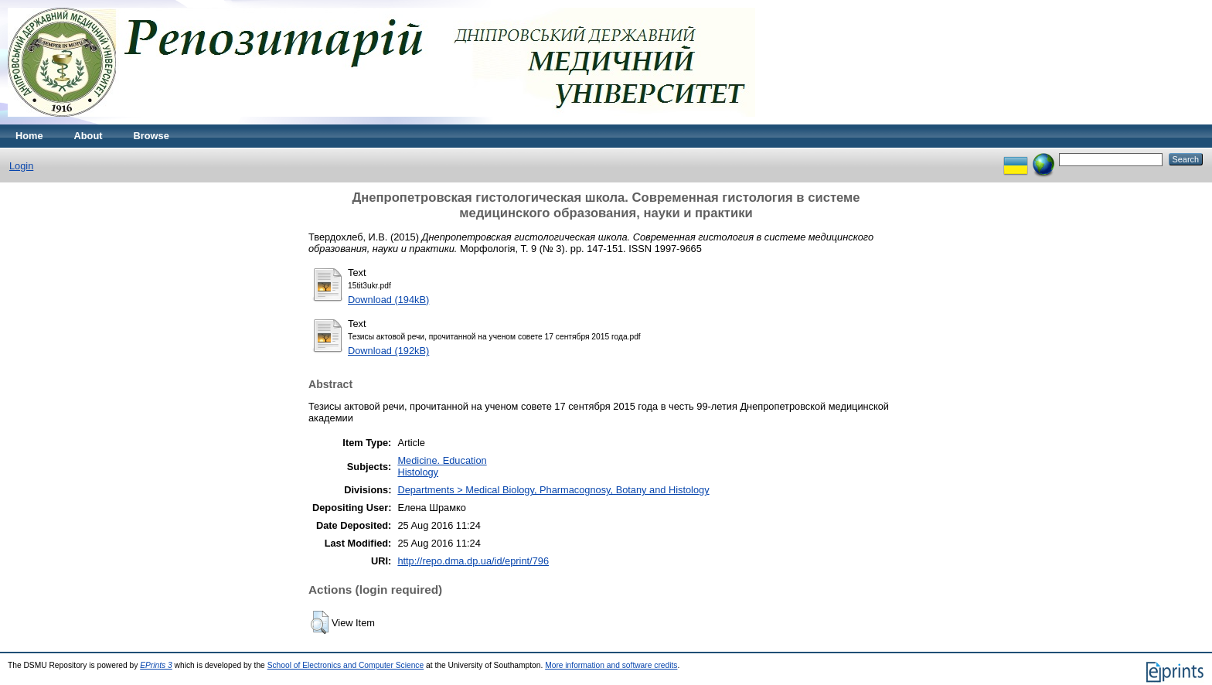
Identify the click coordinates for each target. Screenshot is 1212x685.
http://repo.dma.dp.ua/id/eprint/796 (473, 561)
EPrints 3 (156, 665)
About (88, 135)
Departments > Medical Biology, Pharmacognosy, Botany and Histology (553, 490)
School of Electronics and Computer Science (345, 665)
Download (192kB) (388, 350)
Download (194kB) (388, 299)
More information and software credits (611, 665)
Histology (417, 472)
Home (29, 135)
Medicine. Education (441, 460)
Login (21, 166)
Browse (151, 135)
